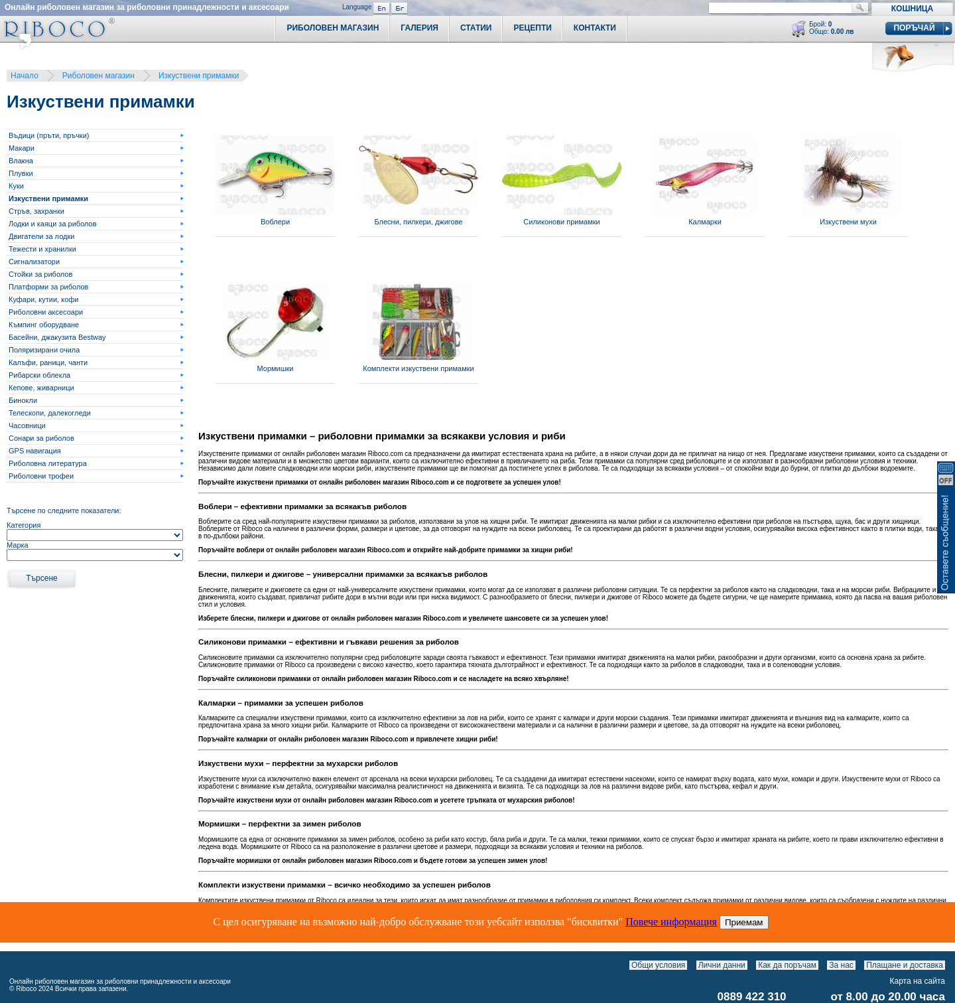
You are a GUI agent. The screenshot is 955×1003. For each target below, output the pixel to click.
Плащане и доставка (904, 965)
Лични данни (721, 965)
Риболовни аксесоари (46, 312)
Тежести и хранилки (42, 249)
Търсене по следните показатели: (64, 510)
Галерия (419, 28)
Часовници (27, 425)
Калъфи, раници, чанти (48, 362)
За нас (841, 965)
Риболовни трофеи (41, 476)
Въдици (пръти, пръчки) (49, 135)
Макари (21, 148)
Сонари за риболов (41, 438)
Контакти (595, 28)
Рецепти (532, 28)
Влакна (21, 161)
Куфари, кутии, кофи (43, 299)
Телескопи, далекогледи (50, 413)
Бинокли (23, 400)
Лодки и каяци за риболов (53, 224)
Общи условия (658, 965)
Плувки (21, 173)
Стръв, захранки (36, 211)
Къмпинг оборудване (44, 325)
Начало (24, 75)
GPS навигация (35, 451)
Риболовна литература (48, 463)
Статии (476, 28)
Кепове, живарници (41, 388)
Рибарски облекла (39, 375)
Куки (16, 186)
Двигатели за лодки (41, 236)
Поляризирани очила (44, 350)
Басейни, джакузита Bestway (57, 337)
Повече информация (671, 921)
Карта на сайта (918, 981)
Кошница (912, 8)
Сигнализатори (34, 262)
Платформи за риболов (48, 287)
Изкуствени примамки (199, 75)
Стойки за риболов (40, 274)
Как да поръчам (787, 965)
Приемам (744, 922)
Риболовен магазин (98, 75)
